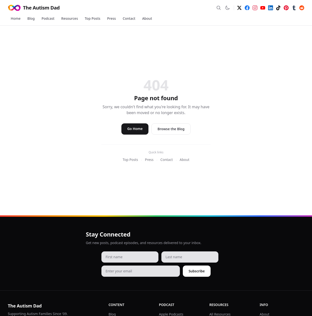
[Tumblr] (294, 7)
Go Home (135, 128)
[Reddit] (301, 7)
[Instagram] (255, 7)
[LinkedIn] (270, 7)
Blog (31, 18)
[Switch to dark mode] (227, 7)
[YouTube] (262, 7)
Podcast (48, 18)
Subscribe (197, 271)
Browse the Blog (171, 129)
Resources (69, 18)
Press (111, 18)
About (147, 18)
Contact (129, 18)
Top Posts (92, 18)
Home (15, 18)
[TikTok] (278, 7)
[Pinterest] (286, 7)
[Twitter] (239, 7)
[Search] (218, 7)
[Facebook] (247, 7)
